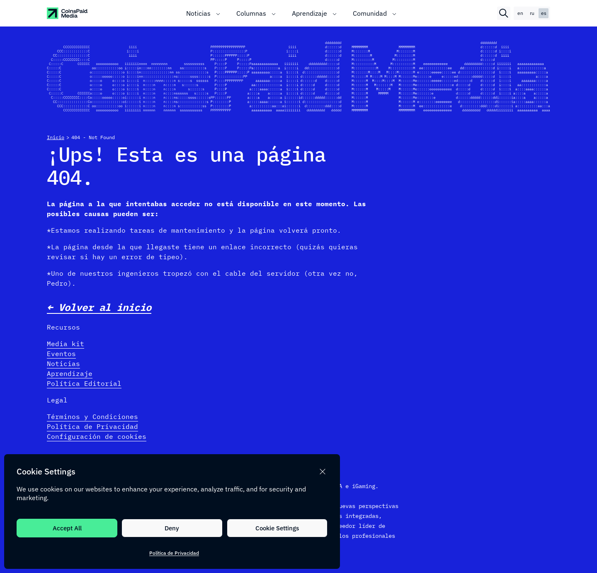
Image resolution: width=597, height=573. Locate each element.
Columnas (251, 13)
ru (532, 13)
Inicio (55, 137)
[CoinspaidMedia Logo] (67, 13)
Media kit (65, 343)
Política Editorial (84, 383)
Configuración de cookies (96, 436)
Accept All (67, 528)
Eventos (61, 353)
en (520, 13)
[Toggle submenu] (218, 13)
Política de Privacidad (174, 553)
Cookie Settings (277, 528)
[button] (322, 471)
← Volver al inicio (99, 307)
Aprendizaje (69, 373)
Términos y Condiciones (92, 416)
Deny (172, 528)
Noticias (198, 13)
